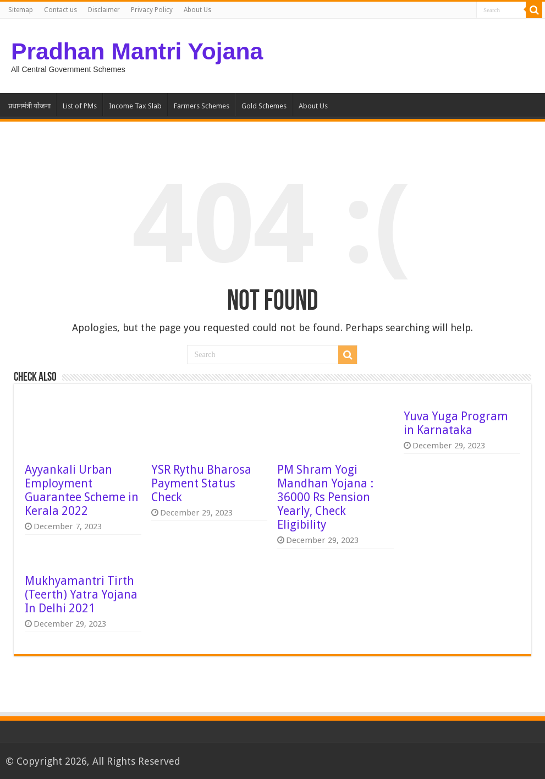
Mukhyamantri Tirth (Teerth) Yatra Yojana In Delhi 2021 (81, 594)
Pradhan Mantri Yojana (137, 51)
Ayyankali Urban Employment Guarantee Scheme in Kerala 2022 (82, 490)
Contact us (60, 10)
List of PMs (80, 106)
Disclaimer (104, 10)
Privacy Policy (152, 10)
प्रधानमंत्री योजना (29, 106)
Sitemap (20, 10)
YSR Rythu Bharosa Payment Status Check (201, 483)
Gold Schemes (264, 106)
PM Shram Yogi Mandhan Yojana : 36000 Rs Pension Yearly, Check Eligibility (325, 497)
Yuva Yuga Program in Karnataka (456, 423)
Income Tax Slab (135, 106)
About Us (197, 10)
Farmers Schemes (201, 106)
